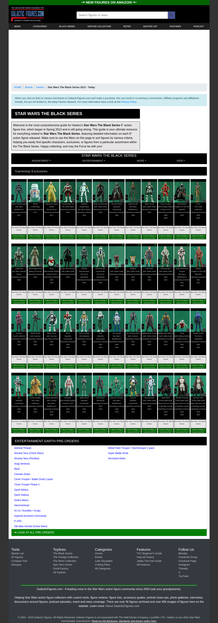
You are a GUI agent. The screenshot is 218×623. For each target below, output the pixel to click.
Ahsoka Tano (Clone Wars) (29, 453)
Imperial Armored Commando (30, 515)
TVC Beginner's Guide (149, 553)
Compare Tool (19, 561)
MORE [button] (140, 160)
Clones (99, 553)
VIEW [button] (179, 160)
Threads (183, 568)
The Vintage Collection (66, 557)
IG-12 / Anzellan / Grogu (27, 510)
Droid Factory (60, 568)
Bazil (17, 468)
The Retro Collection (64, 561)
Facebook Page (187, 561)
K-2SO (18, 521)
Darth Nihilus (21, 489)
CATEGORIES (40, 26)
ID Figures (17, 557)
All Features (143, 564)
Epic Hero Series (62, 564)
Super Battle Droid (118, 453)
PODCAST (199, 26)
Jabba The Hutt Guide (149, 561)
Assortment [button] (40, 160)
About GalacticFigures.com (122, 605)
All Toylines (59, 572)
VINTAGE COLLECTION (99, 26)
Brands (29, 87)
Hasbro (40, 87)
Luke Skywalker (104, 561)
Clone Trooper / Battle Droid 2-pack (33, 479)
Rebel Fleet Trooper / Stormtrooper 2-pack (131, 448)
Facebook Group (188, 557)
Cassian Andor (22, 474)
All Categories (103, 568)
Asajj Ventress (22, 463)
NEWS (17, 26)
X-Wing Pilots (102, 564)
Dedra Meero (21, 500)
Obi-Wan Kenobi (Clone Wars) (30, 526)
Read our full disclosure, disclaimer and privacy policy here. (124, 621)
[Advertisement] (109, 56)
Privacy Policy (128, 101)
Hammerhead (21, 505)
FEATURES (175, 26)
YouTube (184, 576)
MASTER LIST (150, 26)
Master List (17, 553)
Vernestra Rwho (117, 458)
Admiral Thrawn (23, 448)
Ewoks (98, 557)
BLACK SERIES (67, 26)
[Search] (171, 15)
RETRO (127, 26)
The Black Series (62, 553)
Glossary (16, 564)
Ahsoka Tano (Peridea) (26, 458)
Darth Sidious (21, 494)
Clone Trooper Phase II (27, 484)
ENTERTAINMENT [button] (92, 160)
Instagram (184, 564)
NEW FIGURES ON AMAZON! (109, 2)
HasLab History (145, 557)
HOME (18, 87)
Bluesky (183, 553)
